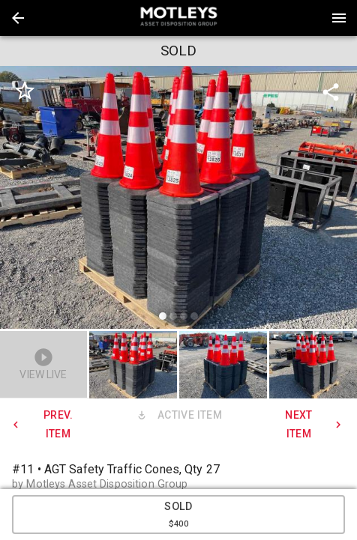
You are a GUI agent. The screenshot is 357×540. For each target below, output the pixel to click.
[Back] (18, 18)
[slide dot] (162, 316)
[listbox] (178, 199)
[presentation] (178, 17)
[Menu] (339, 18)
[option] (178, 199)
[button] (18, 18)
